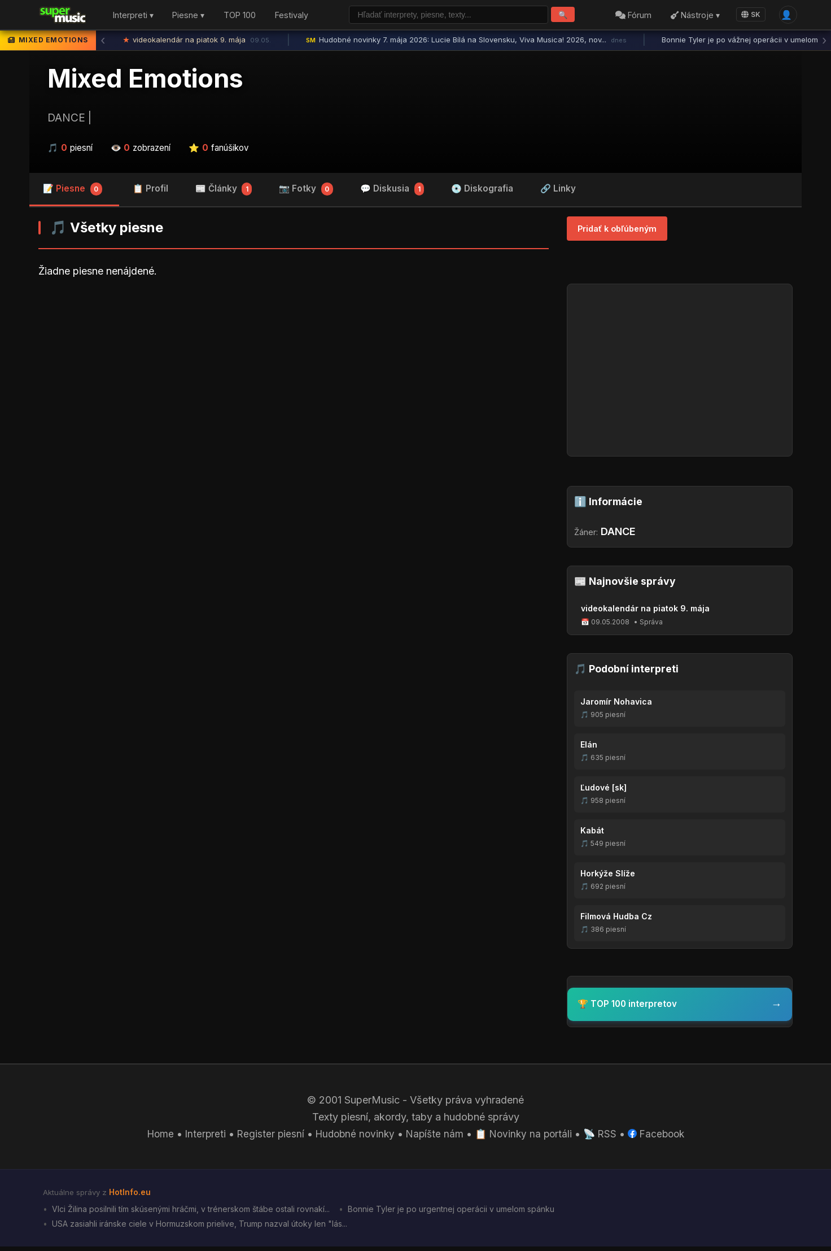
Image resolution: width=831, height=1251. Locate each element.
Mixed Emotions (145, 81)
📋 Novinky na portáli (526, 1137)
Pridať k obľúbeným (617, 231)
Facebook (663, 1137)
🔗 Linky (558, 190)
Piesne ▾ (188, 16)
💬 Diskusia (392, 191)
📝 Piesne (72, 191)
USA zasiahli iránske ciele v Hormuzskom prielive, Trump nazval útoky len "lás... (203, 1228)
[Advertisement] (293, 378)
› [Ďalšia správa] (824, 42)
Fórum (632, 16)
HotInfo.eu (131, 1195)
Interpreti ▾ (133, 16)
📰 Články (223, 191)
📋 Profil (150, 190)
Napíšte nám (435, 1137)
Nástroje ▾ (693, 16)
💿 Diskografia (482, 190)
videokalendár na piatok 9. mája (197, 42)
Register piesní (265, 1137)
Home (153, 1137)
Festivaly (291, 16)
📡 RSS (605, 1137)
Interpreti (199, 1137)
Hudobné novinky (352, 1137)
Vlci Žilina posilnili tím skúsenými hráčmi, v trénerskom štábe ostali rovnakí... (196, 1212)
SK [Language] (748, 15)
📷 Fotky (306, 191)
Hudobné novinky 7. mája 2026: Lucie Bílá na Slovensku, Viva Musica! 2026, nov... (466, 42)
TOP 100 (240, 16)
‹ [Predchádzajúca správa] (102, 42)
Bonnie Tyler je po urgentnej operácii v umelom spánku (465, 1212)
